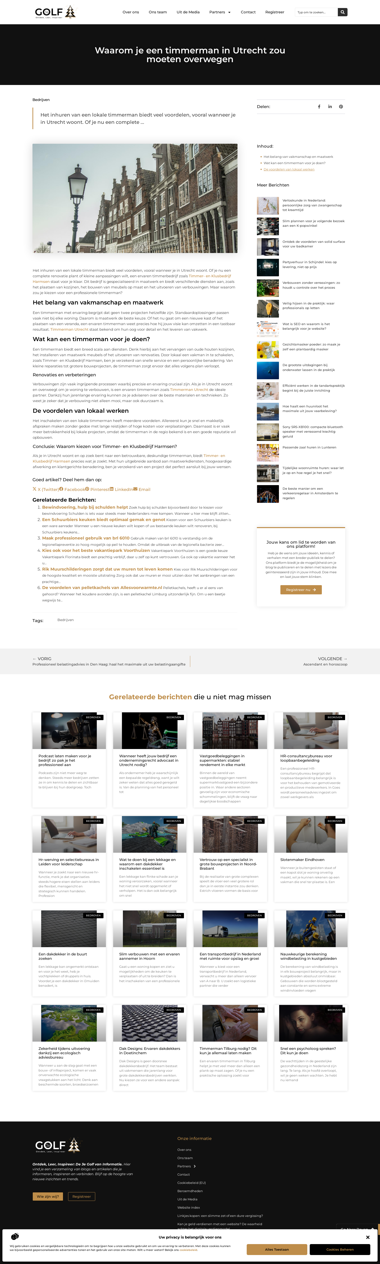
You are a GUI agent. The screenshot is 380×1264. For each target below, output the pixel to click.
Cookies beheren (340, 1249)
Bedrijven (41, 99)
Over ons (131, 12)
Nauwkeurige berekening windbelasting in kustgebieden (308, 956)
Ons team (158, 12)
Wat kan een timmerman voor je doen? (294, 163)
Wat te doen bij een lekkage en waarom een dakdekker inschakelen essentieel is (147, 864)
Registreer (274, 12)
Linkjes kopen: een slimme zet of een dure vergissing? (220, 1216)
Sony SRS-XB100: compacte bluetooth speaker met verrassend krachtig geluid (313, 431)
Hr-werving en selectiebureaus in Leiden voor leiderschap (69, 861)
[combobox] (316, 12)
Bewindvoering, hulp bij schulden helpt (85, 507)
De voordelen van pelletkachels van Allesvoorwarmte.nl (102, 587)
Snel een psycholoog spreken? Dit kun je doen (308, 1050)
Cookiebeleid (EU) (191, 1183)
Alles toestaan (277, 1249)
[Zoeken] (343, 12)
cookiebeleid (188, 1250)
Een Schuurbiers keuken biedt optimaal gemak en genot (103, 519)
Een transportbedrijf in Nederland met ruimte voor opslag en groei (230, 956)
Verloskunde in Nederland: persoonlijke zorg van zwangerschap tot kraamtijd (312, 205)
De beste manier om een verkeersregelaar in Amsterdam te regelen (310, 493)
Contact (248, 12)
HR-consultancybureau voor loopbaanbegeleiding (306, 758)
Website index (188, 1207)
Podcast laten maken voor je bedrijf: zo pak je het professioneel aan (65, 760)
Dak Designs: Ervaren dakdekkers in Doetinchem (149, 1050)
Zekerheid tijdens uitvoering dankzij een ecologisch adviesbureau (64, 1053)
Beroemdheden (190, 1191)
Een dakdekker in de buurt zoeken (63, 956)
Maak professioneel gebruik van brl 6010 (86, 538)
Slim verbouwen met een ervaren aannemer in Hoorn (149, 956)
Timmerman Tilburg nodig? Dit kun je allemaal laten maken (228, 1050)
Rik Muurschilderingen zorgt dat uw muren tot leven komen (107, 569)
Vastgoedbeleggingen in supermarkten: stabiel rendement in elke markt (222, 760)
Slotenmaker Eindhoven (302, 859)
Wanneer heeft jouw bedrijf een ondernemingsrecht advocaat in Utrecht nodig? (148, 760)
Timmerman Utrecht (69, 329)
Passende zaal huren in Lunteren (309, 447)
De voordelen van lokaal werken (289, 169)
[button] (367, 1237)
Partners (220, 12)
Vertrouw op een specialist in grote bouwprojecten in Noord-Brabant (228, 864)
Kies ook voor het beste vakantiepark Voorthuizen (96, 550)
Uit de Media (188, 12)
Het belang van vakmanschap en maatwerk (298, 157)
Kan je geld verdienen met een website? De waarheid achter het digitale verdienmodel (219, 1226)
